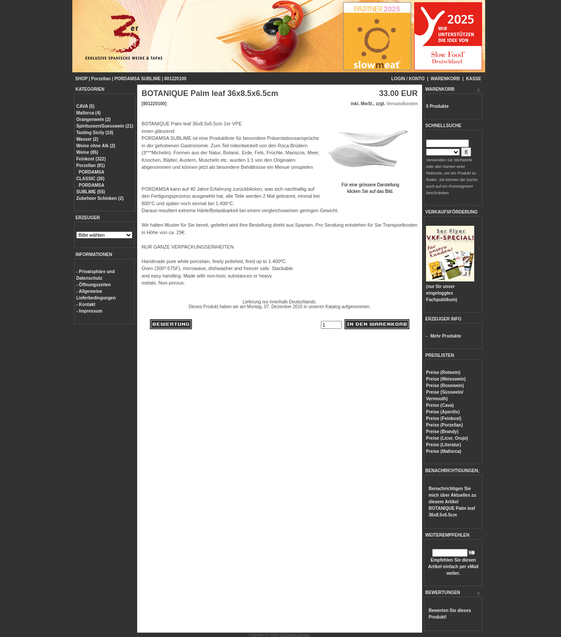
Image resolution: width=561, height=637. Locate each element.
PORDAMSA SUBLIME (137, 78)
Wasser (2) (87, 139)
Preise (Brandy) (442, 431)
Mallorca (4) (88, 112)
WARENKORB (445, 78)
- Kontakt (85, 304)
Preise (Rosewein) (445, 385)
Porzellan (100, 78)
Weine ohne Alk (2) (95, 145)
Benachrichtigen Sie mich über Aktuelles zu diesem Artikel (452, 501)
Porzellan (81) (90, 165)
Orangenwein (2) (93, 119)
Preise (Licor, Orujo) (447, 438)
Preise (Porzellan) (444, 425)
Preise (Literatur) (443, 444)
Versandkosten (402, 103)
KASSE (473, 78)
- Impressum (89, 311)
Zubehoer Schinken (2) (100, 198)
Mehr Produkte (445, 336)
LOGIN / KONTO (408, 78)
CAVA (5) (85, 106)
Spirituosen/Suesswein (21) (104, 126)
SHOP (81, 78)
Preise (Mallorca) (443, 451)
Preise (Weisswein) (445, 379)
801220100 (175, 78)
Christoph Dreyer (294, 635)
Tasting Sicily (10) (94, 132)
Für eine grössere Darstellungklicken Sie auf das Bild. (370, 185)
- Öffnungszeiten (93, 284)
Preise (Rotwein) (443, 372)
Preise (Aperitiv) (443, 411)
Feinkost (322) (91, 159)
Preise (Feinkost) (444, 418)
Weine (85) (87, 152)
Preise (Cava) (440, 405)
